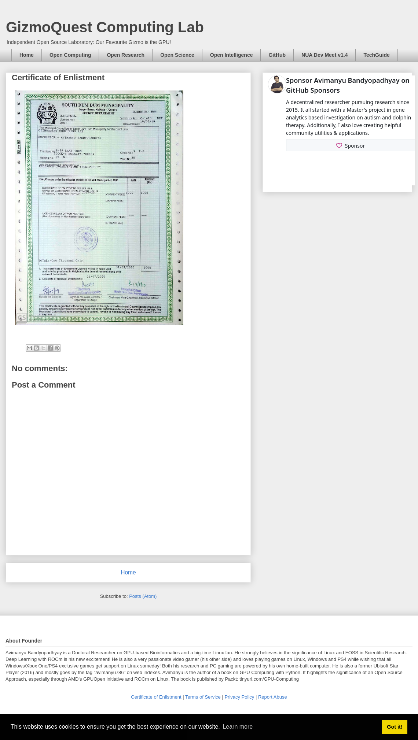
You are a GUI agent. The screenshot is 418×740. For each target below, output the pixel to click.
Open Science (177, 55)
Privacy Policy (240, 697)
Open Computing (70, 55)
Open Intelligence (231, 55)
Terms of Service (203, 697)
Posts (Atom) (143, 596)
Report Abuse (272, 697)
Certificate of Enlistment (157, 697)
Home (26, 55)
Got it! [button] (394, 727)
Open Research (125, 55)
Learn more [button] (238, 727)
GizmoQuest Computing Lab (105, 27)
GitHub (277, 55)
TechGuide (376, 55)
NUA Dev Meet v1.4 (324, 55)
